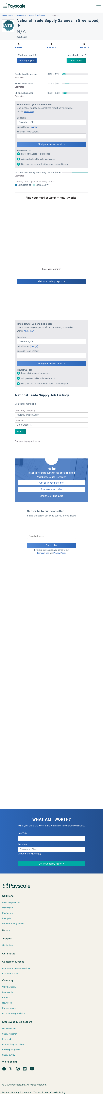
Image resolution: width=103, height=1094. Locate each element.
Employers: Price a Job (51, 496)
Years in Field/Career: (28, 131)
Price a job (76, 60)
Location (19, 420)
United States (7, 15)
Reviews (51, 45)
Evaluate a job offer (51, 489)
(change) (34, 127)
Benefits (84, 45)
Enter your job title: (51, 269)
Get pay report (27, 60)
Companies (21, 15)
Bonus (18, 45)
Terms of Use (43, 553)
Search (20, 431)
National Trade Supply (37, 15)
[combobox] (51, 122)
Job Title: (22, 833)
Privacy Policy (59, 553)
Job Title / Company (25, 410)
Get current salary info (51, 482)
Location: (21, 117)
